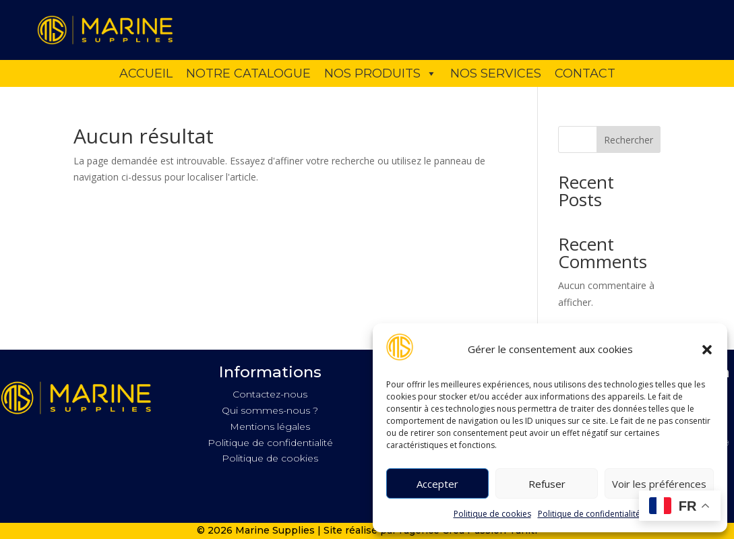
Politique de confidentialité (589, 513)
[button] (707, 349)
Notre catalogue (248, 73)
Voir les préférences (659, 483)
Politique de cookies (492, 513)
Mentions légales (270, 426)
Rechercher (628, 139)
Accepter (437, 483)
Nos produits (380, 73)
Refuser (546, 483)
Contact (585, 73)
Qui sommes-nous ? (270, 410)
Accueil (146, 73)
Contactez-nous (270, 394)
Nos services (495, 73)
